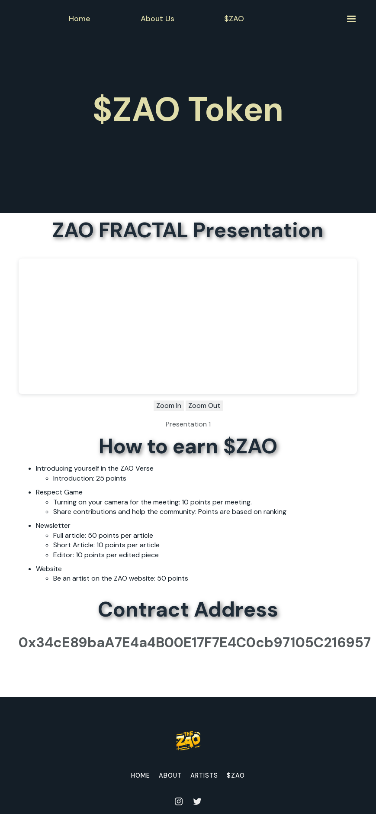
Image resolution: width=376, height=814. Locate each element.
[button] (350, 18)
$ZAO (236, 775)
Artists (204, 775)
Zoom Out (204, 405)
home (140, 775)
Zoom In (168, 405)
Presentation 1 (188, 424)
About (170, 775)
